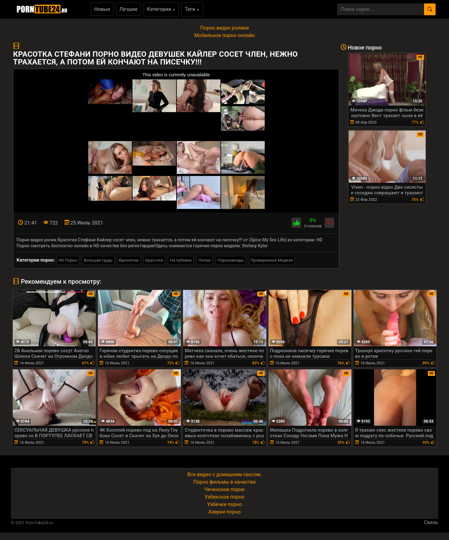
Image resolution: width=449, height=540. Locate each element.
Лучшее (128, 9)
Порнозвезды (230, 260)
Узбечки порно (224, 504)
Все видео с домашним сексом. (224, 474)
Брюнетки (128, 260)
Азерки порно (224, 512)
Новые (102, 9)
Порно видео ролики (224, 28)
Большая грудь (98, 260)
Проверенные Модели (272, 260)
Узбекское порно (224, 497)
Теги (192, 9)
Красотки (154, 260)
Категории (161, 9)
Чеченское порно (224, 489)
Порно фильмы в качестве (224, 482)
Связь (431, 522)
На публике (180, 260)
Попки (204, 260)
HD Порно (67, 260)
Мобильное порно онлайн (224, 35)
